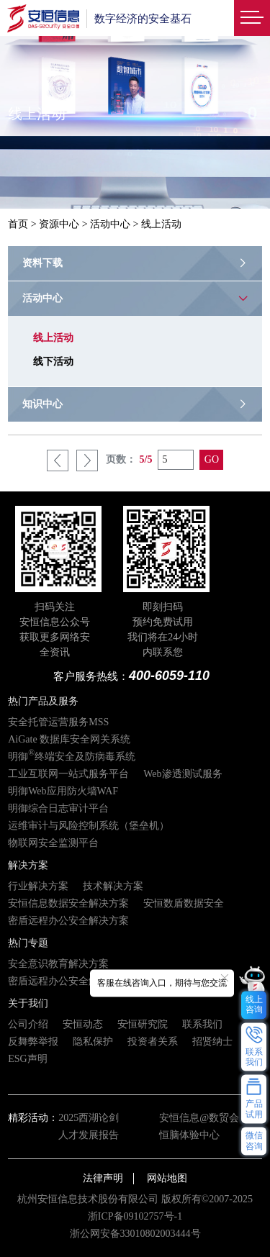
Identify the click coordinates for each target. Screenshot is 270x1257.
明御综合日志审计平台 (58, 808)
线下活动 (53, 361)
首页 (18, 224)
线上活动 (53, 337)
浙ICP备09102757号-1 (135, 1216)
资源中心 (59, 224)
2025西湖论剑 (88, 1117)
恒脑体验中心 (189, 1135)
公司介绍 (28, 1024)
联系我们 (202, 1024)
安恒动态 (83, 1024)
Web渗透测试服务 (182, 773)
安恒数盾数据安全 (183, 903)
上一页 (57, 460)
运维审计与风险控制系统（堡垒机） (88, 825)
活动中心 (110, 224)
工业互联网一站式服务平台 (68, 773)
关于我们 (28, 1003)
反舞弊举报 (33, 1041)
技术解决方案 (113, 886)
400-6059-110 (169, 675)
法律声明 (103, 1178)
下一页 (87, 460)
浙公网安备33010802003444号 (135, 1233)
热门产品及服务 (43, 701)
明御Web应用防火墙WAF (63, 791)
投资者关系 (152, 1041)
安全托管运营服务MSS (58, 722)
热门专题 (28, 943)
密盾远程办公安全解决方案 (68, 920)
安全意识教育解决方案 (58, 963)
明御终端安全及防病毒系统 (71, 756)
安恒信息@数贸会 (199, 1117)
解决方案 (28, 865)
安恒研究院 (142, 1024)
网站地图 (167, 1178)
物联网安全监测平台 (53, 843)
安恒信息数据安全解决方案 (68, 903)
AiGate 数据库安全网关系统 (69, 739)
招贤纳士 (212, 1041)
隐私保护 (93, 1041)
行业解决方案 (38, 886)
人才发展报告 (88, 1135)
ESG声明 (27, 1058)
